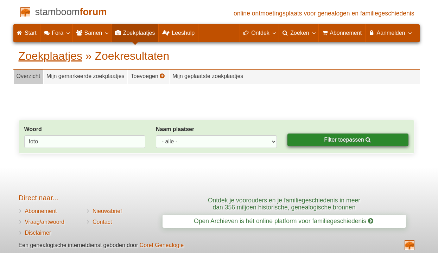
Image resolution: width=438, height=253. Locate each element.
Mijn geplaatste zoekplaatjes (207, 76)
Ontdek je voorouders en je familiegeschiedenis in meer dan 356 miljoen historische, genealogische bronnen (284, 203)
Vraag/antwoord (44, 222)
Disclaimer (38, 233)
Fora (56, 32)
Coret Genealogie (162, 245)
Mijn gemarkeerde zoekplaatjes (85, 76)
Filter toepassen (347, 140)
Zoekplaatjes (50, 56)
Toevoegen (148, 76)
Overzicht (28, 76)
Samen (92, 32)
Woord (33, 129)
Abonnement (41, 211)
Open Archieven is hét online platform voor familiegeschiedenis (283, 221)
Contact (102, 222)
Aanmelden (390, 32)
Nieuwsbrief (107, 211)
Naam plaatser (175, 129)
